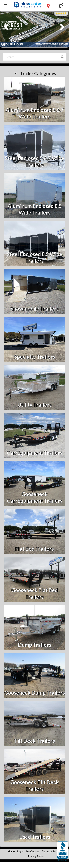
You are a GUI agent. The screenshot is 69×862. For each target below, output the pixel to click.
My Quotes (32, 851)
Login (20, 851)
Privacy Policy (36, 856)
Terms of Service (51, 851)
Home (11, 851)
